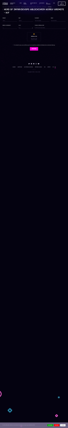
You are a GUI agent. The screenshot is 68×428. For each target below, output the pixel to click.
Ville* (20, 25)
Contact (49, 67)
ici (54, 45)
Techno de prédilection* (39, 25)
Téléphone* (37, 18)
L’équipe (14, 67)
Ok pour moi (50, 425)
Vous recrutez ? (41, 3)
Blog (54, 3)
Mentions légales (38, 67)
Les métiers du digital (28, 67)
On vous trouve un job (33, 3)
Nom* (20, 18)
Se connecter (62, 4)
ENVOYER (34, 49)
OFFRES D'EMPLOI (25, 3)
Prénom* (4, 18)
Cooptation (20, 67)
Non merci (56, 425)
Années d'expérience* (7, 25)
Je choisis (63, 425)
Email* (52, 18)
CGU (44, 67)
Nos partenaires (48, 3)
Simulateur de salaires (12, 3)
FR (55, 67)
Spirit (21, 3)
